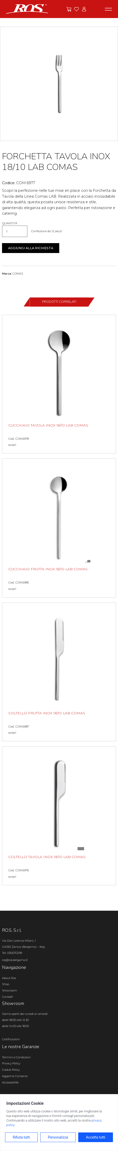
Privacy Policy (11, 1063)
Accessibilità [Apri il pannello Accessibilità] (10, 1082)
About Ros (9, 978)
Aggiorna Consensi (15, 1076)
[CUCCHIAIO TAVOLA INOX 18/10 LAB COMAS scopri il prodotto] (59, 384)
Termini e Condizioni (16, 1057)
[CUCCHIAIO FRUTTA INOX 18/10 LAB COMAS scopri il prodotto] (59, 528)
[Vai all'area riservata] (84, 9)
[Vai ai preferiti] (76, 9)
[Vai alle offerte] (68, 9)
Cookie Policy (11, 1069)
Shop (5, 984)
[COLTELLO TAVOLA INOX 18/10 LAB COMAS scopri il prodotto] (59, 815)
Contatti (7, 997)
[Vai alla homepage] (27, 8)
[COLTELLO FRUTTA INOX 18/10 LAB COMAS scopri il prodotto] (59, 672)
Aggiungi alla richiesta (30, 248)
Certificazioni (11, 1039)
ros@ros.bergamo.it (15, 960)
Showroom (9, 990)
